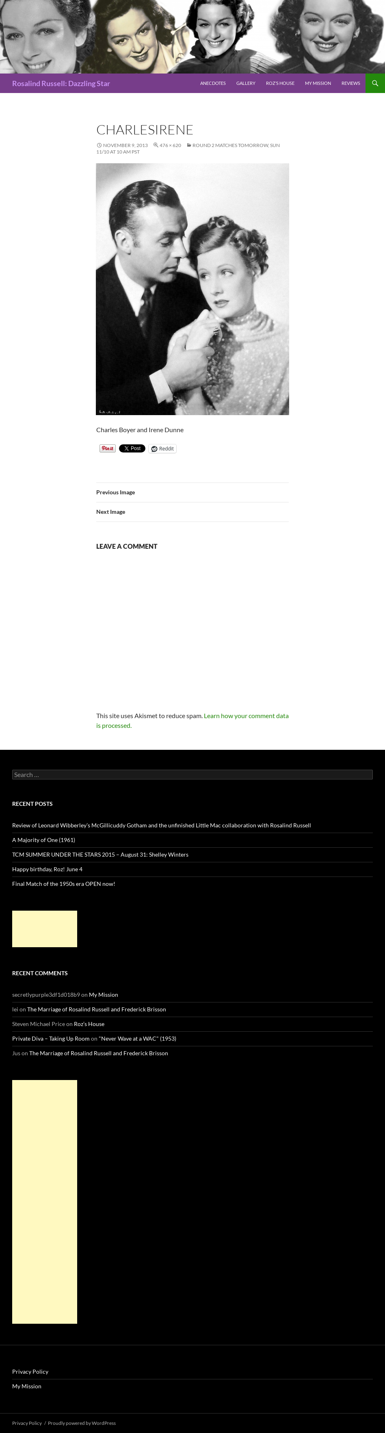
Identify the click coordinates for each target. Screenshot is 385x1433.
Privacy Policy (30, 1371)
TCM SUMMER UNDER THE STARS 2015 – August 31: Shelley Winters (100, 854)
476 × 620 (170, 145)
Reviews (351, 83)
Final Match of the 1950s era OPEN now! (63, 883)
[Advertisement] (44, 929)
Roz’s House (280, 83)
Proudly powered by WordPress (82, 1423)
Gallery (245, 83)
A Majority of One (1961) (43, 839)
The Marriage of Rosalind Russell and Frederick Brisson (96, 1009)
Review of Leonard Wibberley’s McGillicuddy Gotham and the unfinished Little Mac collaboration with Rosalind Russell (161, 825)
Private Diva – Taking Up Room (51, 1038)
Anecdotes (213, 83)
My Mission (318, 83)
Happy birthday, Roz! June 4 (47, 869)
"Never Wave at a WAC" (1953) (137, 1038)
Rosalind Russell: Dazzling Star (61, 83)
